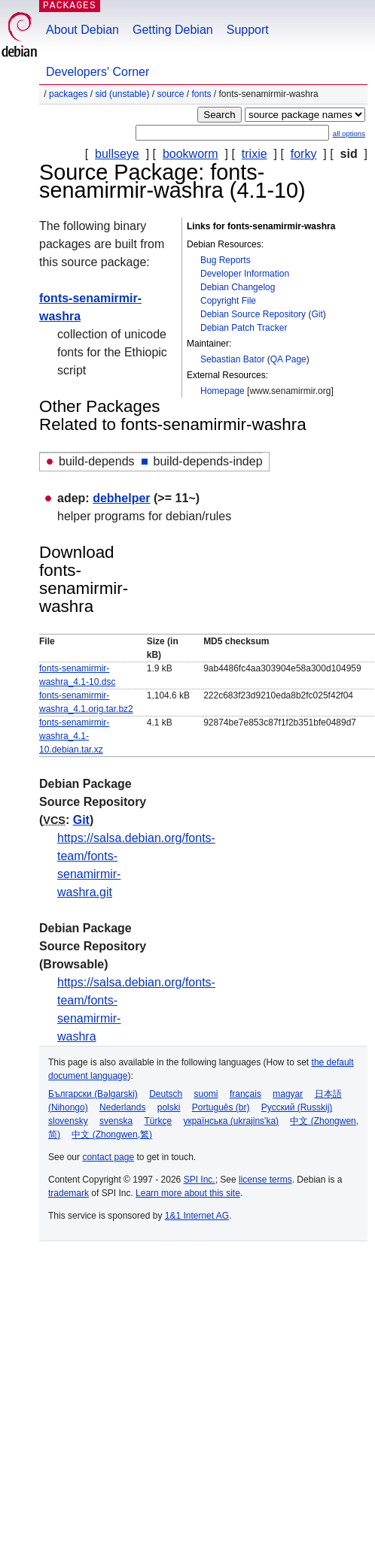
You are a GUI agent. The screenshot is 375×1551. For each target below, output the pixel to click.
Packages (68, 94)
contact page (108, 1157)
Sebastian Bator (232, 359)
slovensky (68, 1121)
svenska (116, 1121)
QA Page (288, 359)
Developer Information (244, 273)
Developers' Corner (97, 71)
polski (169, 1107)
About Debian (82, 29)
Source (170, 94)
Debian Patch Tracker (243, 328)
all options (349, 133)
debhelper (121, 498)
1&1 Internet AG (197, 1215)
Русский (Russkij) (297, 1107)
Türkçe (158, 1121)
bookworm (190, 153)
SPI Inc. (199, 1179)
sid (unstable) (122, 94)
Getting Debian (173, 29)
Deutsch (165, 1094)
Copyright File (228, 300)
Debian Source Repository (253, 314)
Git (316, 314)
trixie (254, 153)
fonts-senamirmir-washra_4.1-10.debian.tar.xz (74, 736)
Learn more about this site (188, 1193)
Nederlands (122, 1107)
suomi (206, 1094)
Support (248, 29)
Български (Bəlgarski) (93, 1094)
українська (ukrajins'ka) (231, 1121)
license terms (265, 1179)
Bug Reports (225, 260)
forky (304, 153)
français (245, 1094)
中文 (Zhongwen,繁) (112, 1134)
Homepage (222, 391)
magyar (288, 1094)
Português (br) (221, 1107)
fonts (202, 94)
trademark (68, 1193)
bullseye (117, 153)
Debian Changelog (237, 287)
